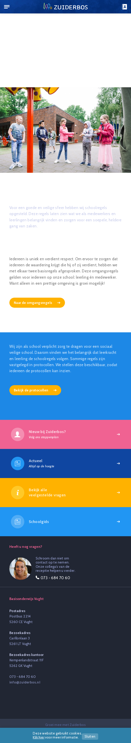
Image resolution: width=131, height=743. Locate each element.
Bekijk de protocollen (31, 390)
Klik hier (38, 737)
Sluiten (90, 736)
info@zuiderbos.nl (24, 682)
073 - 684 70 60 (22, 677)
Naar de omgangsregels (33, 303)
